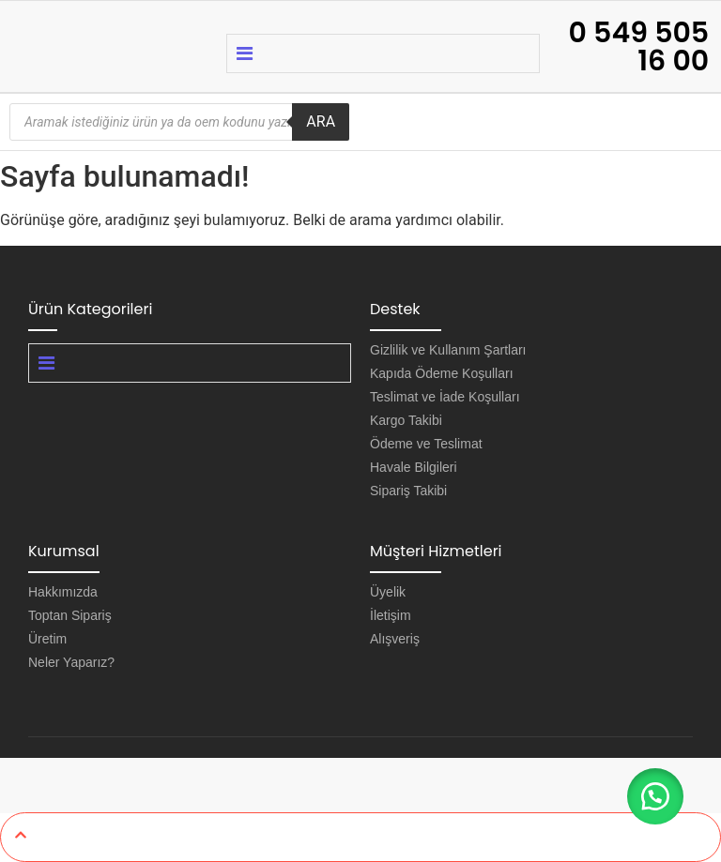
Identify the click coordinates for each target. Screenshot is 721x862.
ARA (320, 121)
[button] (655, 796)
